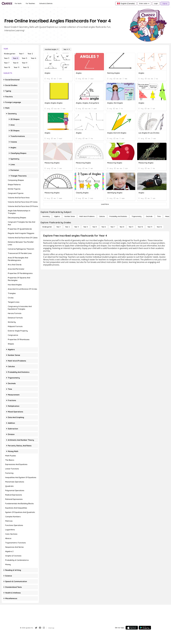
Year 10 (7, 67)
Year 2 (30, 54)
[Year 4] (66, 49)
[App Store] (132, 628)
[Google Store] (145, 628)
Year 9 (24, 63)
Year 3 (6, 58)
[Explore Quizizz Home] (7, 3)
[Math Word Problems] (87, 216)
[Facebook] (40, 628)
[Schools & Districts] (46, 3)
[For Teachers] (30, 3)
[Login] (156, 3)
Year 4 (15, 58)
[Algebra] (57, 216)
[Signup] (165, 3)
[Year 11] (150, 227)
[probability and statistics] (118, 216)
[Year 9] (131, 227)
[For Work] (18, 3)
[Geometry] (46, 216)
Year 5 (24, 58)
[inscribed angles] (51, 49)
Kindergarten (9, 54)
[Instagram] (44, 628)
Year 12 (26, 67)
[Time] (158, 216)
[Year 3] (76, 227)
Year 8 (15, 63)
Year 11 (16, 67)
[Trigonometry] (136, 216)
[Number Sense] (70, 216)
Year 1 (21, 54)
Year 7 (6, 63)
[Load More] (105, 204)
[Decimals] (149, 216)
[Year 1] (58, 227)
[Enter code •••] (144, 3)
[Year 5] (95, 227)
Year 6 (33, 58)
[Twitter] (36, 628)
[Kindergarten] (47, 227)
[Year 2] (67, 227)
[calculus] (102, 216)
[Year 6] (104, 227)
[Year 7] (113, 227)
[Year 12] (159, 227)
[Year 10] (140, 227)
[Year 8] (122, 227)
